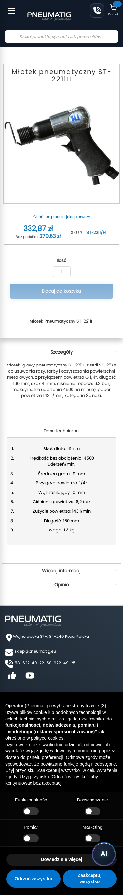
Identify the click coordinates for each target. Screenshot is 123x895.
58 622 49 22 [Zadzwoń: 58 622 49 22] (97, 10)
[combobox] (61, 36)
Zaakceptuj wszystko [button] (90, 878)
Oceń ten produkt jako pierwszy (61, 216)
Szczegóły (62, 352)
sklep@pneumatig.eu (35, 651)
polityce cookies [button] (47, 738)
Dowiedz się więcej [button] (61, 859)
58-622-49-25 (61, 662)
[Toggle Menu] (8, 7)
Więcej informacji (61, 570)
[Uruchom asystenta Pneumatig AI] (104, 854)
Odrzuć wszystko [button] (33, 878)
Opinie (61, 585)
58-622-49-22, (30, 662)
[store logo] (48, 16)
